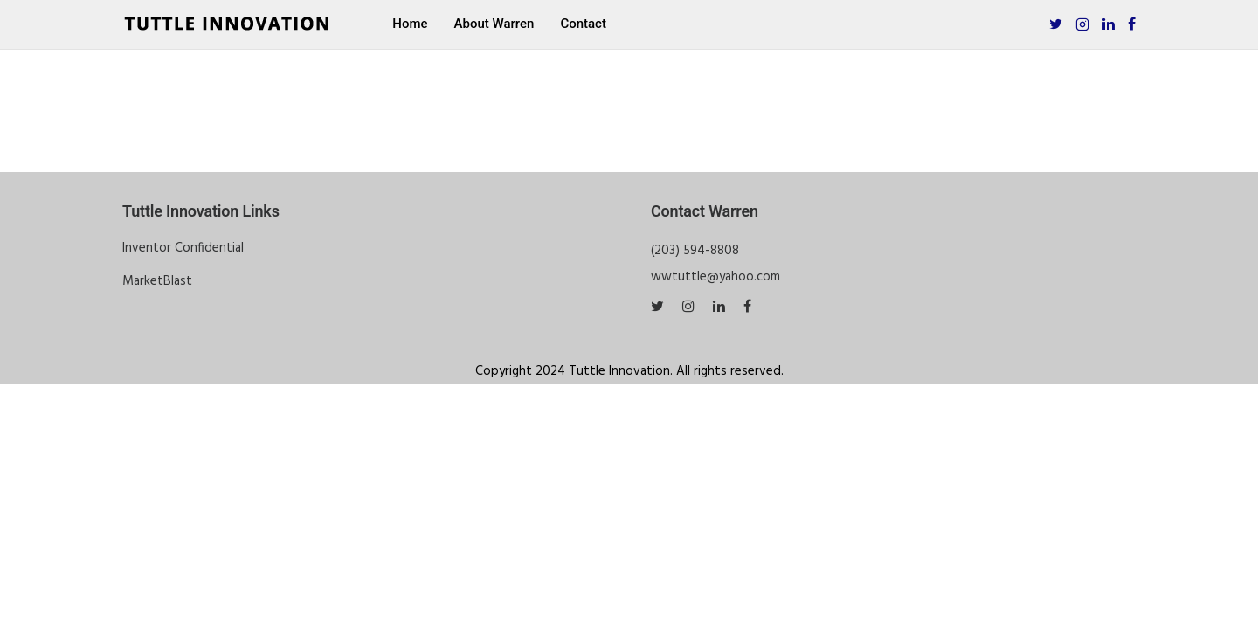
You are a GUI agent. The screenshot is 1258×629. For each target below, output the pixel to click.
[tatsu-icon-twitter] (1055, 24)
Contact (583, 23)
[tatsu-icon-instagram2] (1082, 24)
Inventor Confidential (183, 248)
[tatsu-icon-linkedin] (1108, 24)
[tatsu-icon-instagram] (691, 306)
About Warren (494, 23)
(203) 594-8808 (695, 250)
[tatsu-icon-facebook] (1132, 24)
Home (409, 23)
